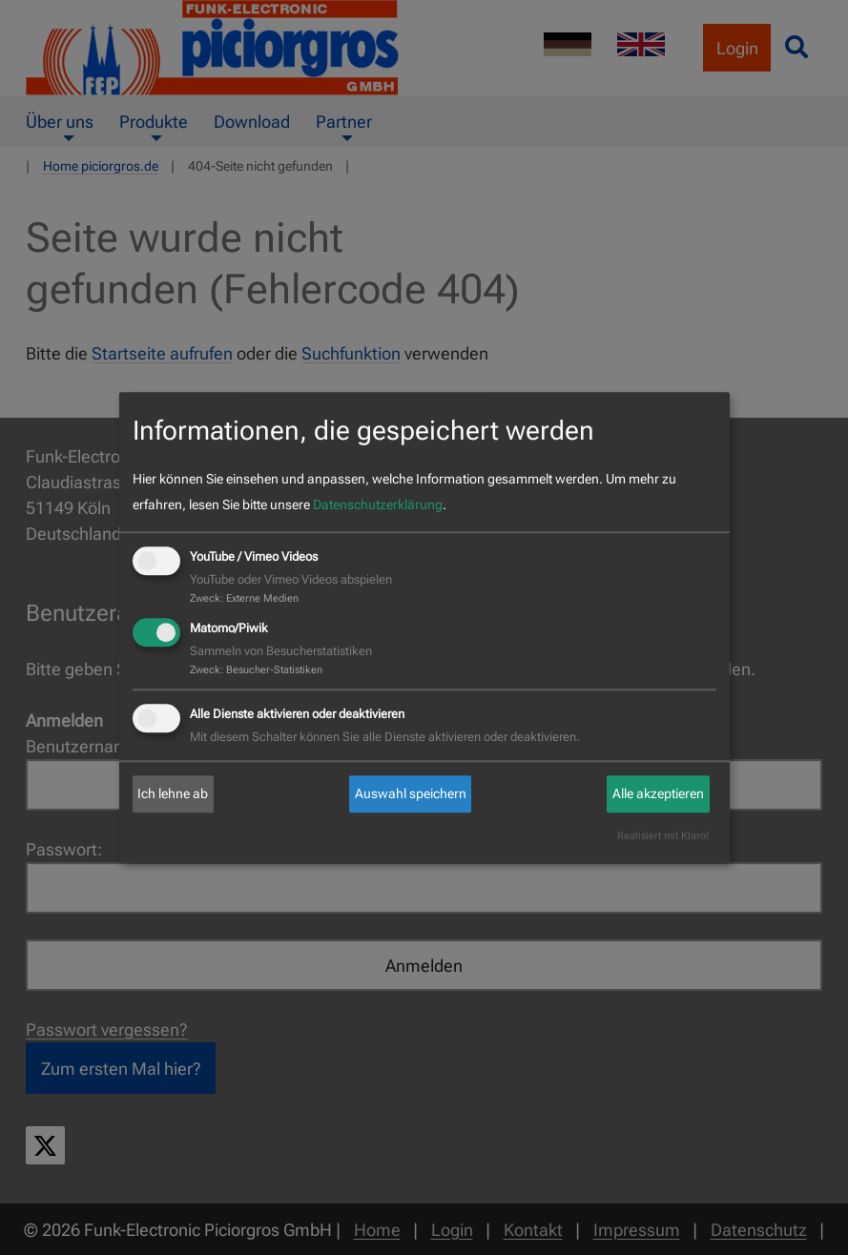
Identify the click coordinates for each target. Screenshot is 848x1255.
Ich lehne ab (172, 793)
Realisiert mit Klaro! (663, 837)
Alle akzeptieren (658, 793)
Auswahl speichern (410, 793)
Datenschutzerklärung (378, 504)
